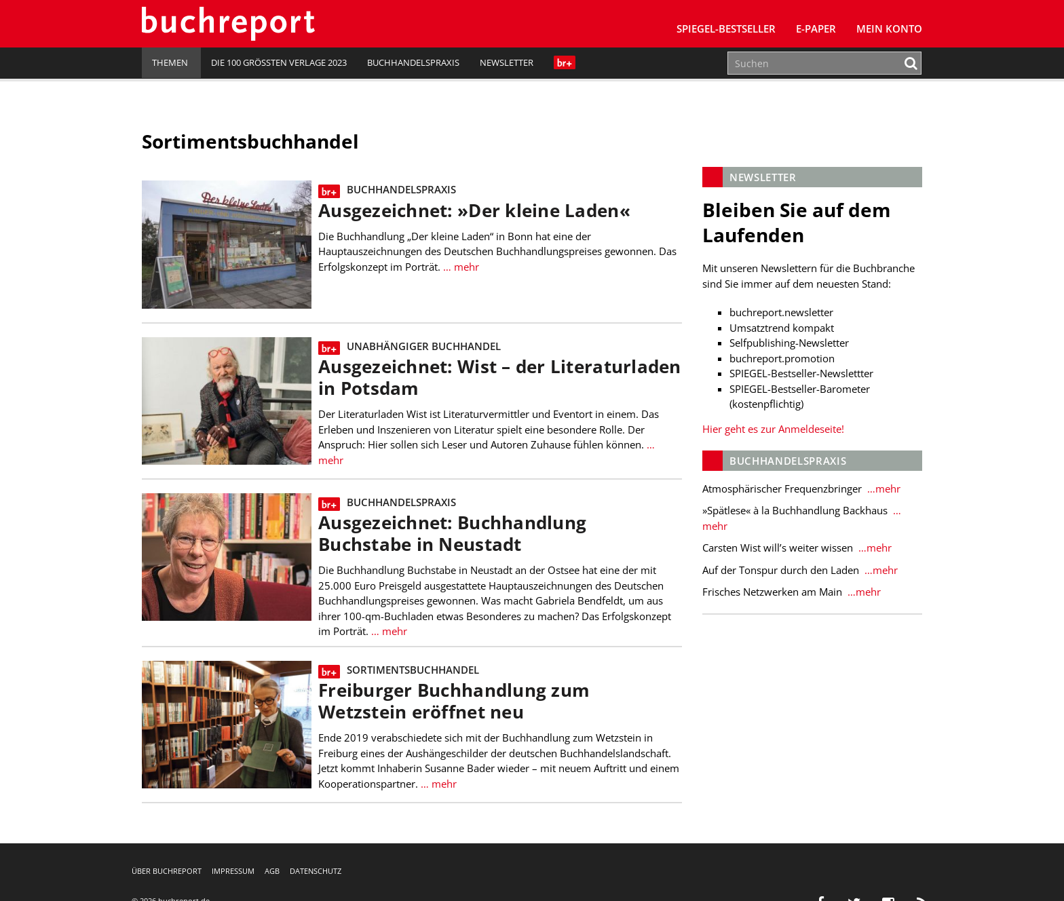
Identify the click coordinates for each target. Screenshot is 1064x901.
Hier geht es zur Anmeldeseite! (773, 429)
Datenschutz (315, 871)
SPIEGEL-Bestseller (726, 28)
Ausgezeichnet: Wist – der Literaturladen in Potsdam (499, 377)
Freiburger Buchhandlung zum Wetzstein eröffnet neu (454, 701)
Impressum (233, 871)
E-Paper (816, 28)
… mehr (461, 266)
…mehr (882, 488)
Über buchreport (167, 871)
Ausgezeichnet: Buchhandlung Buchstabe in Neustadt (452, 533)
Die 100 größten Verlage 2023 (279, 62)
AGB (272, 871)
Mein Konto (889, 28)
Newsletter (506, 62)
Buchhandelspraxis (413, 62)
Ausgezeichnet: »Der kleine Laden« (474, 211)
